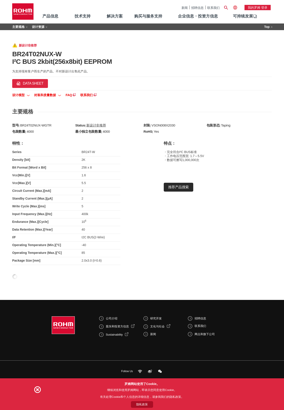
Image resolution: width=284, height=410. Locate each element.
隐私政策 (142, 404)
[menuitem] (243, 16)
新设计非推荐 (96, 125)
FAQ (71, 95)
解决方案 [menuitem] (115, 16)
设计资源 (38, 27)
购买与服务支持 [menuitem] (148, 16)
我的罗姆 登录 (257, 7)
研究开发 (156, 318)
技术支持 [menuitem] (83, 16)
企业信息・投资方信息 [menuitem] (198, 16)
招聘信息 (197, 7)
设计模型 (21, 95)
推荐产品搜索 (178, 187)
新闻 (184, 7)
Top (267, 27)
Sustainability (114, 334)
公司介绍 (111, 318)
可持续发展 (243, 16)
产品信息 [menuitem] (50, 16)
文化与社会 (157, 326)
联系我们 (213, 7)
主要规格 (18, 27)
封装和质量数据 (47, 95)
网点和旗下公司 (205, 334)
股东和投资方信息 (117, 326)
